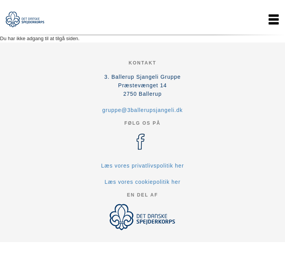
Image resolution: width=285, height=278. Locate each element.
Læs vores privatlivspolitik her (142, 166)
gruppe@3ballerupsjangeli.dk (142, 110)
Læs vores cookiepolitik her (143, 182)
